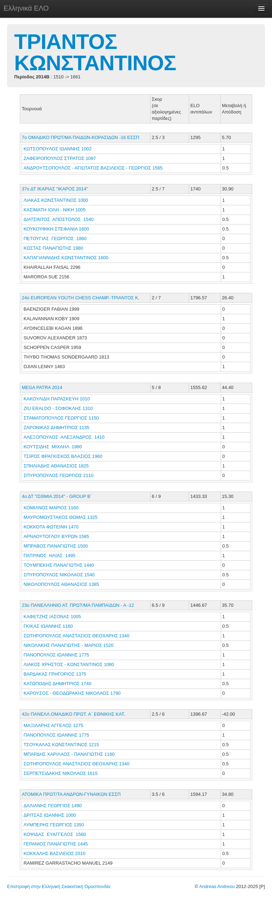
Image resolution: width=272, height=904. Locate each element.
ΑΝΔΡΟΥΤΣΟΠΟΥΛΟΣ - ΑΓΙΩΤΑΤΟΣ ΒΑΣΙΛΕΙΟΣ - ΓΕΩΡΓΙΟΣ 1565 (93, 168)
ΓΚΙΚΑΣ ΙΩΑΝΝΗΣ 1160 (48, 626)
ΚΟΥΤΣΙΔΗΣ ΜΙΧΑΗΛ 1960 (52, 446)
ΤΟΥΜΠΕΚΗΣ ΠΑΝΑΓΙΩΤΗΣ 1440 (58, 565)
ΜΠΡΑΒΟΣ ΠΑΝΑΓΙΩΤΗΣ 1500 (55, 546)
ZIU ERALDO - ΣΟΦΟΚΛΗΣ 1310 (58, 408)
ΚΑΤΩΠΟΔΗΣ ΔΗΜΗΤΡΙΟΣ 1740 (57, 683)
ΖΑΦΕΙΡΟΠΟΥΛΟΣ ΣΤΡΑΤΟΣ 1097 (59, 158)
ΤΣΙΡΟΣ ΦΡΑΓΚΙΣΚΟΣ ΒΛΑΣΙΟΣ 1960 (62, 456)
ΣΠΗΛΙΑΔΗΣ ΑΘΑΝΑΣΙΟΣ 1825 (56, 465)
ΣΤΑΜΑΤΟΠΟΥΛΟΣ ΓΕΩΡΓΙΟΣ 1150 (61, 418)
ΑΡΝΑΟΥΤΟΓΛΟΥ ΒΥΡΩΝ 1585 (56, 536)
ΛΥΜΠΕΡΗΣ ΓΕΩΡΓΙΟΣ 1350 (53, 824)
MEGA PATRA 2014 (42, 387)
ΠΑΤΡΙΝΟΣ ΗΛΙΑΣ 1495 (49, 555)
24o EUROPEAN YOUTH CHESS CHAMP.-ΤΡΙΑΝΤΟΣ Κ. (80, 297)
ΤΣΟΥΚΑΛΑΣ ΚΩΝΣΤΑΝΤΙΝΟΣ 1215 (61, 744)
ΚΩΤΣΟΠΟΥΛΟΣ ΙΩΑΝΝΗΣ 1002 (57, 148)
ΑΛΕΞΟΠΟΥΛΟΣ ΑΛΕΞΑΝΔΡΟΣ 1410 (63, 437)
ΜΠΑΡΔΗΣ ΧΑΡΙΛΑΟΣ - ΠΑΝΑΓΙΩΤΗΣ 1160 (68, 754)
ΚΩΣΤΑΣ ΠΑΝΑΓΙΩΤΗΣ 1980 (53, 248)
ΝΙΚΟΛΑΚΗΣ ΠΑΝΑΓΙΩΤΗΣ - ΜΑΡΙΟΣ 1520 (68, 645)
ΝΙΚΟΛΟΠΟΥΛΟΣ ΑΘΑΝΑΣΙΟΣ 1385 (61, 584)
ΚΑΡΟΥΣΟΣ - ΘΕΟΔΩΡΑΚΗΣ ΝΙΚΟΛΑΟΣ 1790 (71, 693)
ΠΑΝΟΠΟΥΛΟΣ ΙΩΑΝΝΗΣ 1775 (56, 655)
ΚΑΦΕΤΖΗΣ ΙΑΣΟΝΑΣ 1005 (52, 616)
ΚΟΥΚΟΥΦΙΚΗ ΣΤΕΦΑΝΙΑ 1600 (56, 229)
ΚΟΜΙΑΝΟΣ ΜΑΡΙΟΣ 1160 (50, 507)
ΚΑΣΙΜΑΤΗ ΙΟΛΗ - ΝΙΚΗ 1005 (54, 209)
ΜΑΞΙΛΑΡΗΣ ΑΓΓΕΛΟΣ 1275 (53, 725)
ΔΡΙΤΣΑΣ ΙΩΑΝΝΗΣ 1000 (49, 815)
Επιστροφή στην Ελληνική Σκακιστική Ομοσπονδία (58, 886)
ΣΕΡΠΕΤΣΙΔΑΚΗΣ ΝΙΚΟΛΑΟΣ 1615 (60, 773)
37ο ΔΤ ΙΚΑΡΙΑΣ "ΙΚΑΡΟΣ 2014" (55, 189)
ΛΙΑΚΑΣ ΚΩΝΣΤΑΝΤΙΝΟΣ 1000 (55, 200)
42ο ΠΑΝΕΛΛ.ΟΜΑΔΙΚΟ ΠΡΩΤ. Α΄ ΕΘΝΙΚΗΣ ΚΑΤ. (73, 714)
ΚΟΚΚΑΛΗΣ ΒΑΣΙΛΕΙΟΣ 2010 (54, 853)
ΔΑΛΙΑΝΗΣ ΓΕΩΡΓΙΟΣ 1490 (52, 805)
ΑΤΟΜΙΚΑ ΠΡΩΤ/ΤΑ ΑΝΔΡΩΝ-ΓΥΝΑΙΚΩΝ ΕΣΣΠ (71, 794)
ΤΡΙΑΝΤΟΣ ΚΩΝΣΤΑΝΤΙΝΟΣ (95, 52)
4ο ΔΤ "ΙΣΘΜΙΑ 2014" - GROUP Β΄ (57, 496)
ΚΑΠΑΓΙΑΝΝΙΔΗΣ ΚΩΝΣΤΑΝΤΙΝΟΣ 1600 (65, 257)
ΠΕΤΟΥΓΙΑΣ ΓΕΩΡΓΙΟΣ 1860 (54, 238)
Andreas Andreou (216, 886)
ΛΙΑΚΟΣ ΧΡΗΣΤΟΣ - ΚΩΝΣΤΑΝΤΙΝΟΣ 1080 (68, 664)
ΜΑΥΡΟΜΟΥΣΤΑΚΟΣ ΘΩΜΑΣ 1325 (60, 517)
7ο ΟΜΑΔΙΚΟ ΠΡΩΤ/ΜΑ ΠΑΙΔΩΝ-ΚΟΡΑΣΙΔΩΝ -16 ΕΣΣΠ (80, 137)
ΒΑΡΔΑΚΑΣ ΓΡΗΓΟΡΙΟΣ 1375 (54, 674)
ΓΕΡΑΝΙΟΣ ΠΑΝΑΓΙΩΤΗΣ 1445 (55, 844)
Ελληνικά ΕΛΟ (26, 8)
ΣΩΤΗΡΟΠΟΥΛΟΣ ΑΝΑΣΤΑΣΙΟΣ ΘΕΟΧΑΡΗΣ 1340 (76, 635)
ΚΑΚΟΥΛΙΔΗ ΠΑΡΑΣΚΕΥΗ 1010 (56, 398)
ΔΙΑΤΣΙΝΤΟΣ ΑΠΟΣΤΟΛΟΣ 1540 (58, 219)
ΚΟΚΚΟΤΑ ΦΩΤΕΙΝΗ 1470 (51, 526)
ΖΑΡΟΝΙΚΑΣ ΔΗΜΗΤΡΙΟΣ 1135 (56, 427)
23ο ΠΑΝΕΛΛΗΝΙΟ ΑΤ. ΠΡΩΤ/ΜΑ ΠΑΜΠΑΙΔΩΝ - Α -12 (78, 605)
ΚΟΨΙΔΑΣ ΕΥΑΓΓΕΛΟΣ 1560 (54, 834)
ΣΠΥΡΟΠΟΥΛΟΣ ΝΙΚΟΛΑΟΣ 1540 (59, 574)
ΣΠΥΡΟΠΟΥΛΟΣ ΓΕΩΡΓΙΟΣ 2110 (58, 475)
